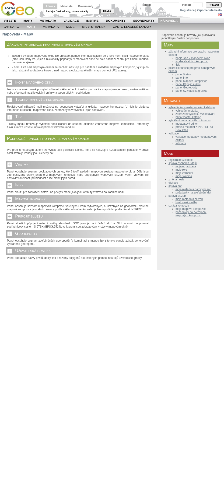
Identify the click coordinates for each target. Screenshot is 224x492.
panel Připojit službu (187, 84)
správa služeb (177, 195)
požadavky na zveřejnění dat (193, 192)
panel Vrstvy (183, 74)
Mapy (28, 20)
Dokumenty (85, 6)
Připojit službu (29, 216)
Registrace (187, 10)
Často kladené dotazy (132, 26)
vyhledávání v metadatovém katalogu (191, 107)
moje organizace (185, 166)
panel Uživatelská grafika (190, 90)
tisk (177, 64)
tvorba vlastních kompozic (191, 61)
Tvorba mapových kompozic (39, 99)
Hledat (107, 11)
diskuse (173, 182)
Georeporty (143, 20)
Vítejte (10, 20)
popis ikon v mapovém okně (192, 58)
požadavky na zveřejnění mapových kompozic (190, 214)
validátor (180, 143)
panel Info (181, 77)
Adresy (50, 6)
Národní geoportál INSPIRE (19, 9)
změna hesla (176, 179)
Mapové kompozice (32, 199)
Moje (70, 26)
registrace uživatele (180, 160)
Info (19, 185)
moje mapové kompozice (190, 209)
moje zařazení (184, 173)
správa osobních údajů (182, 163)
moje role (181, 169)
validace (173, 133)
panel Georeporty (186, 87)
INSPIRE (92, 20)
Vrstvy (21, 164)
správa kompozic (178, 205)
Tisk (19, 116)
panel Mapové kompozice (191, 81)
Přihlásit (214, 5)
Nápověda (169, 20)
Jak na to (11, 26)
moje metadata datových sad (193, 189)
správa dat (175, 186)
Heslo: (186, 5)
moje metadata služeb (189, 199)
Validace (71, 20)
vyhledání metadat (186, 110)
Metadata (66, 6)
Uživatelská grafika (33, 250)
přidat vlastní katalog (188, 117)
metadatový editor (186, 123)
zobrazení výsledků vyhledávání (195, 114)
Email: (147, 5)
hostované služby (186, 202)
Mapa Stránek (93, 26)
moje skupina (183, 176)
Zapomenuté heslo (209, 10)
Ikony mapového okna (34, 82)
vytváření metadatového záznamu (189, 120)
